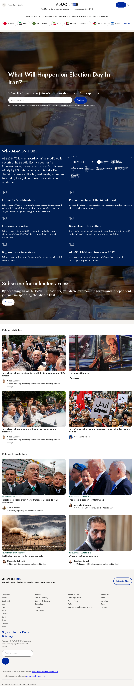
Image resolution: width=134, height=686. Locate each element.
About (103, 597)
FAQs (70, 604)
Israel (4, 610)
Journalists (104, 601)
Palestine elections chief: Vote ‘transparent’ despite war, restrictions (30, 501)
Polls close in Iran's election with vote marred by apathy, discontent (29, 430)
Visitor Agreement (74, 597)
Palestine (5, 613)
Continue (8, 302)
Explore (92, 16)
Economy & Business (77, 16)
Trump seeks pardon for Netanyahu (86, 499)
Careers (104, 607)
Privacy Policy (73, 601)
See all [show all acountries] (127, 23)
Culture (48, 16)
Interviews (103, 16)
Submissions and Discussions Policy (80, 607)
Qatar (4, 620)
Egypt (4, 617)
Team (103, 604)
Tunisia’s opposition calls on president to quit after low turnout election (99, 430)
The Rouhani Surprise (79, 373)
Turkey (4, 597)
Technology (60, 16)
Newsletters (12, 5)
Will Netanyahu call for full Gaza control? (22, 556)
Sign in (129, 5)
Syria (4, 626)
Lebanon (5, 623)
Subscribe (121, 5)
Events (20, 5)
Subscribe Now (122, 581)
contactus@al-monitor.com (35, 676)
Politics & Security (34, 16)
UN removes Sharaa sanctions (83, 556)
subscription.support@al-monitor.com (45, 671)
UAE (3, 607)
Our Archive (39, 610)
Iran (3, 604)
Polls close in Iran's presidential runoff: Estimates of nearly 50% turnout (33, 374)
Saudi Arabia (6, 601)
